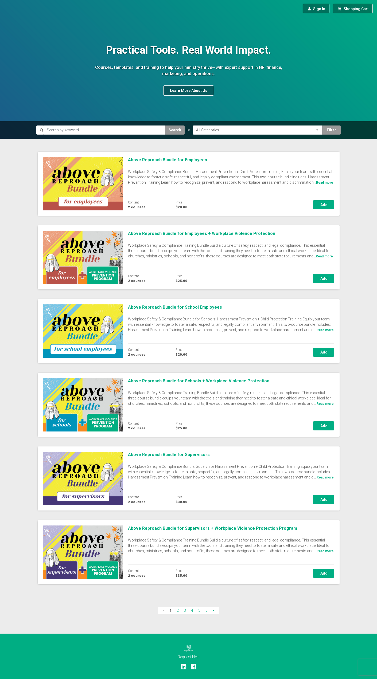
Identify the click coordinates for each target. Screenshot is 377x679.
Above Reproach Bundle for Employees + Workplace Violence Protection (201, 233)
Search (175, 130)
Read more (324, 183)
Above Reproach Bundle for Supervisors (169, 454)
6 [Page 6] (206, 610)
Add (324, 205)
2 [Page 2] (178, 610)
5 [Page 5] (199, 610)
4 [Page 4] (192, 610)
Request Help (189, 657)
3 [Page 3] (185, 610)
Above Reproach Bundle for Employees (167, 159)
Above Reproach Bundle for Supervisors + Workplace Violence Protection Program (212, 528)
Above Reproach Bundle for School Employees (175, 307)
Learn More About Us (188, 90)
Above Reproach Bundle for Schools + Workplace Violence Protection (198, 380)
